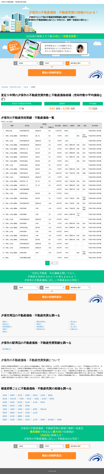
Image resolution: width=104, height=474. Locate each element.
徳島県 (4, 416)
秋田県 (35, 395)
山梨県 (4, 402)
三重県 (20, 405)
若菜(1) (4, 331)
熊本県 (27, 419)
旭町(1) (4, 321)
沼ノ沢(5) (73, 326)
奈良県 (27, 409)
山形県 (42, 395)
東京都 (4, 398)
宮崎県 (42, 419)
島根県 (12, 412)
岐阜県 (12, 405)
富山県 (27, 402)
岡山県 (20, 412)
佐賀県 (12, 419)
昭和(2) (39, 324)
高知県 (27, 416)
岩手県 (20, 395)
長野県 (12, 402)
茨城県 (36, 398)
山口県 (35, 412)
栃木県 (44, 398)
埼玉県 (29, 398)
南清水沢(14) (41, 329)
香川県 (12, 416)
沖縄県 (59, 419)
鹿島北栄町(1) (41, 321)
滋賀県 (35, 409)
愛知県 (4, 405)
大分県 (35, 419)
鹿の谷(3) (73, 321)
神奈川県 (13, 398)
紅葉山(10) (73, 329)
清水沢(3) (5, 324)
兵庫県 (20, 409)
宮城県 (27, 395)
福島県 (50, 395)
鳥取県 (4, 412)
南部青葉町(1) (7, 326)
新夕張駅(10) (6, 349)
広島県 (27, 412)
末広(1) (72, 324)
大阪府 (4, 409)
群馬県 (52, 398)
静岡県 (27, 405)
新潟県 (20, 402)
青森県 (12, 395)
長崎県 (20, 419)
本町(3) (4, 329)
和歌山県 (43, 409)
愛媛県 (20, 416)
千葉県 (21, 398)
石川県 (35, 402)
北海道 (4, 395)
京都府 (12, 409)
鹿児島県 (51, 419)
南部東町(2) (40, 326)
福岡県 (4, 419)
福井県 (42, 402)
